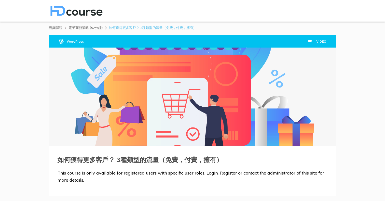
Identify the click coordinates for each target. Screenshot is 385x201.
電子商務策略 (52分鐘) (86, 27)
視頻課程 (55, 27)
